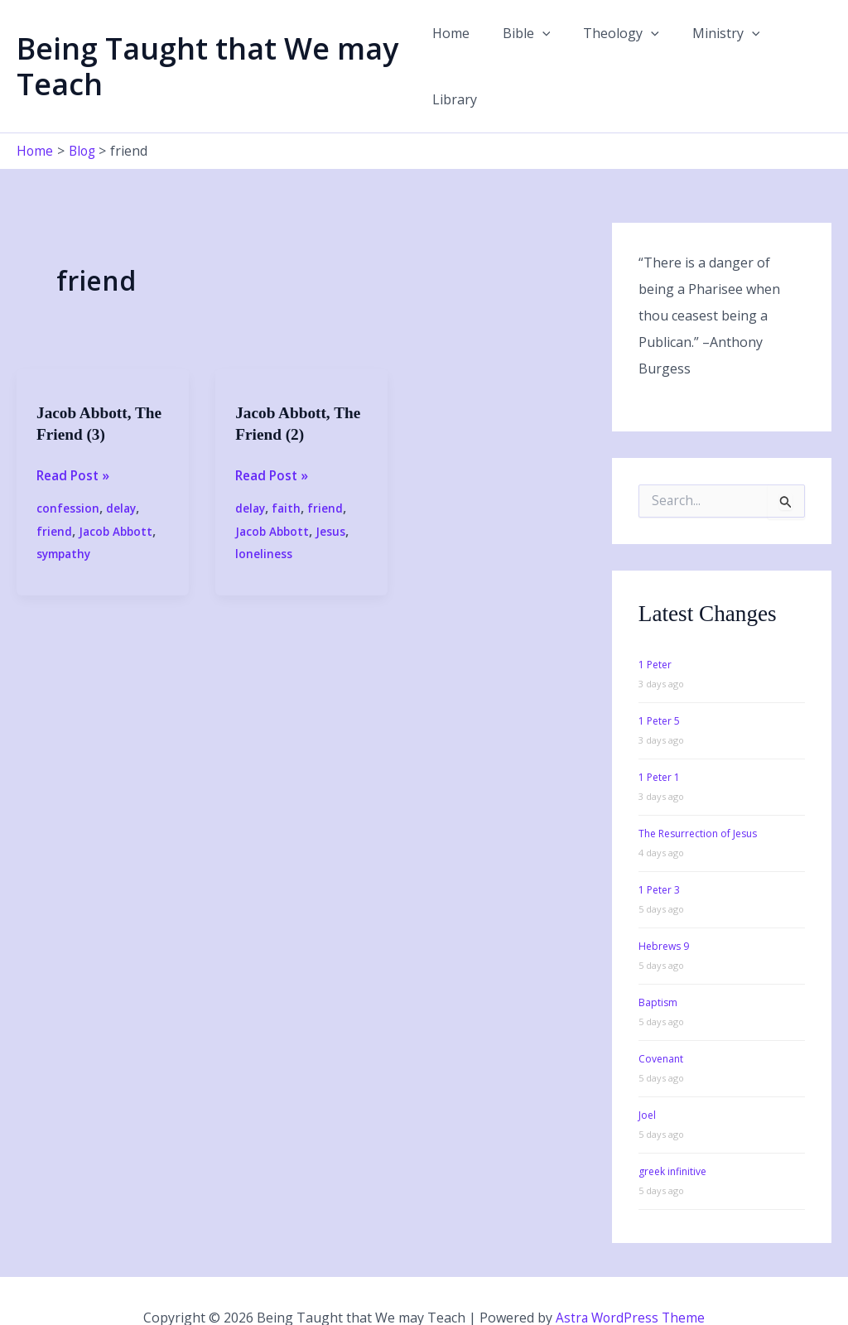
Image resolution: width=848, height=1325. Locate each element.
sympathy (65, 519)
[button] (542, 49)
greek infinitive (672, 1137)
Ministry (713, 49)
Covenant (660, 1024)
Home (457, 49)
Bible (527, 49)
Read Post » (74, 440)
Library (795, 49)
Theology (615, 49)
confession (67, 473)
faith (288, 473)
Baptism (657, 968)
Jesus (334, 496)
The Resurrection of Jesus (697, 799)
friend (54, 496)
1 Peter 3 (659, 855)
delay (121, 473)
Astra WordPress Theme (630, 1283)
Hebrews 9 (663, 911)
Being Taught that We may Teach (207, 49)
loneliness (263, 519)
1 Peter (655, 630)
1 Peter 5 (659, 686)
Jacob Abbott (117, 496)
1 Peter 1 (659, 742)
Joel (647, 1080)
